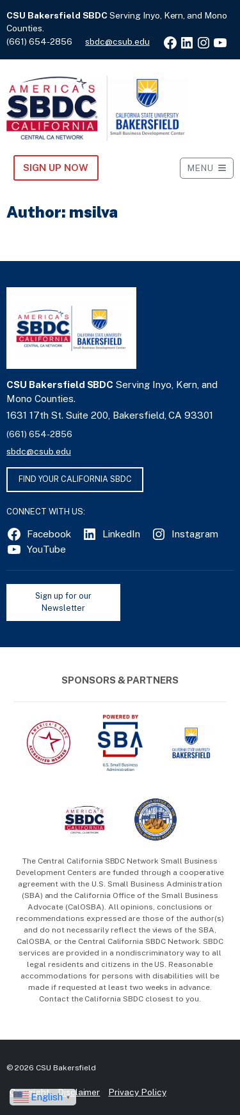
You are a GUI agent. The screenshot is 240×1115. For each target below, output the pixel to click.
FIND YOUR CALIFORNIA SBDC (75, 479)
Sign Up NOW (55, 167)
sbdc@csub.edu (117, 41)
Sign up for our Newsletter (63, 602)
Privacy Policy (137, 1092)
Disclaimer (79, 1092)
